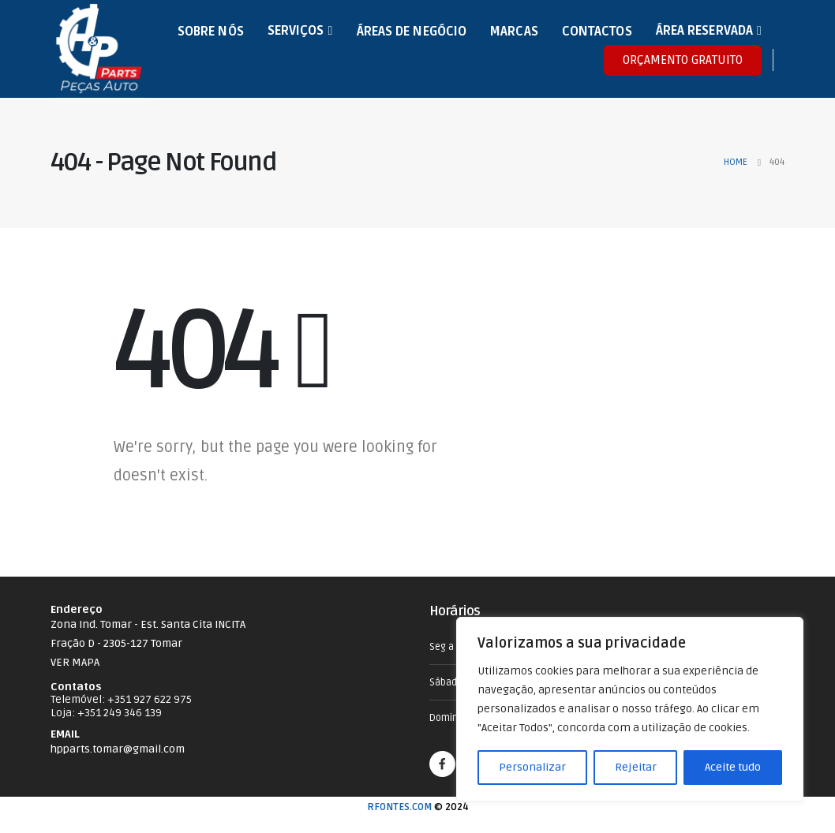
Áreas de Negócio (412, 31)
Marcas (514, 31)
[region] (629, 709)
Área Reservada (704, 31)
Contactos (597, 31)
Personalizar (532, 767)
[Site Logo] (99, 49)
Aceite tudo (733, 767)
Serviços (296, 31)
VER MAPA (75, 662)
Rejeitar (636, 767)
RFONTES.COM (399, 807)
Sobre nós (211, 31)
